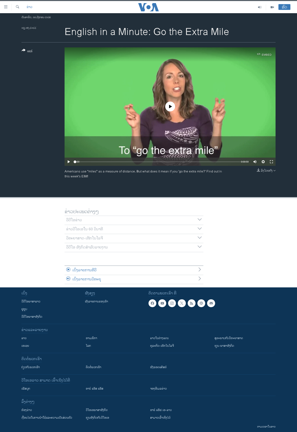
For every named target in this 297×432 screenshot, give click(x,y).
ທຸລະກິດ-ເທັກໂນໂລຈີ (162, 346)
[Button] (27, 51)
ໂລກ (88, 346)
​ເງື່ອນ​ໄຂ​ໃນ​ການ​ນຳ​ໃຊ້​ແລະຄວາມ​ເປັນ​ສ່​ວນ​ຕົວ (46, 418)
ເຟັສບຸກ (25, 388)
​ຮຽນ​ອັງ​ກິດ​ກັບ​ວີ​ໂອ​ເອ (97, 418)
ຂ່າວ (29, 7)
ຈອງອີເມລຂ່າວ (158, 388)
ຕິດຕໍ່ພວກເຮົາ (93, 367)
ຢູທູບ (24, 309)
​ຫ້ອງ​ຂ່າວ (26, 410)
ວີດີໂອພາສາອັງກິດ (31, 317)
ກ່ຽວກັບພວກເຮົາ (30, 367)
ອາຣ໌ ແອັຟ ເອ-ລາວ (161, 410)
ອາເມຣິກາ (91, 338)
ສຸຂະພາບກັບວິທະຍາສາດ (228, 338)
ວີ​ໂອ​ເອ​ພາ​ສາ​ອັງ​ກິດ (97, 410)
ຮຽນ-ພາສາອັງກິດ (224, 346)
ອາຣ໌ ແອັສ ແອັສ (94, 388)
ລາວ (24, 338)
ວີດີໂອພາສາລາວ (30, 301)
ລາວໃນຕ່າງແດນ (159, 338)
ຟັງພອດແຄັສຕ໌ (158, 367)
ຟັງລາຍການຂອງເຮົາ (96, 301)
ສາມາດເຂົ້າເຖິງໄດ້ (160, 418)
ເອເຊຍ (25, 346)
